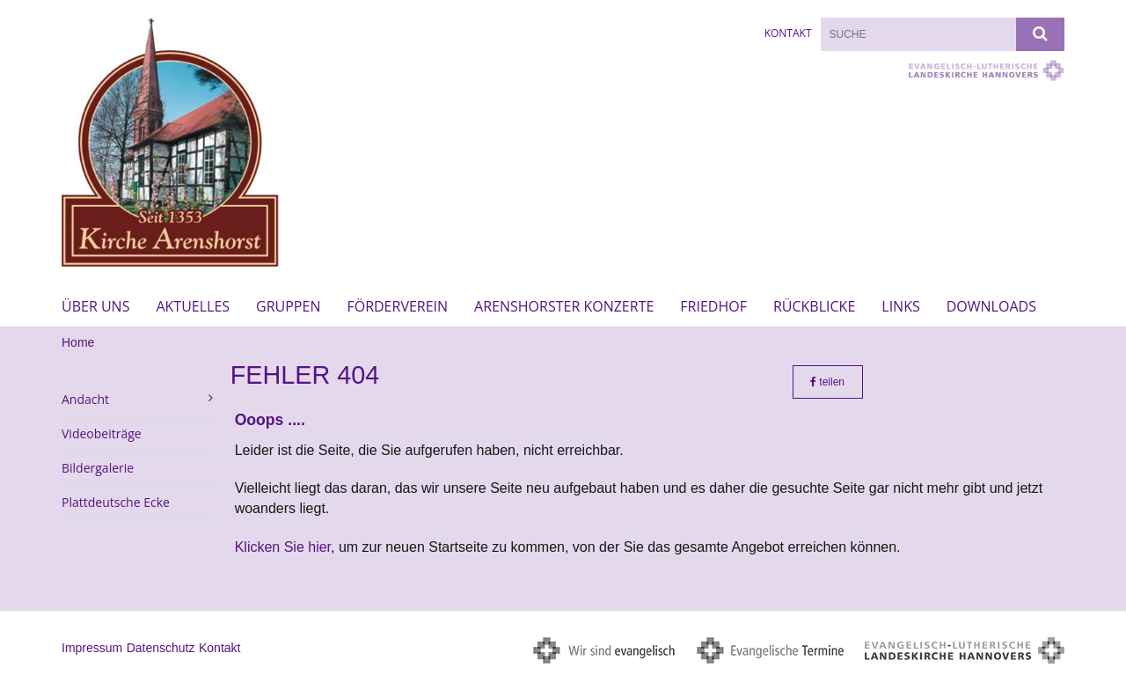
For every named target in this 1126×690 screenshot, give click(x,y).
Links (900, 306)
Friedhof (713, 306)
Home (78, 342)
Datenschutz (161, 648)
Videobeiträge (102, 433)
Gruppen (288, 306)
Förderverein (397, 306)
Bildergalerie (98, 467)
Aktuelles (193, 306)
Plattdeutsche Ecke (116, 502)
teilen (827, 382)
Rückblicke (814, 306)
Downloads (991, 306)
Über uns (95, 306)
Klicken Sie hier (283, 547)
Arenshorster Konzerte (564, 306)
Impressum (92, 648)
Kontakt (788, 33)
